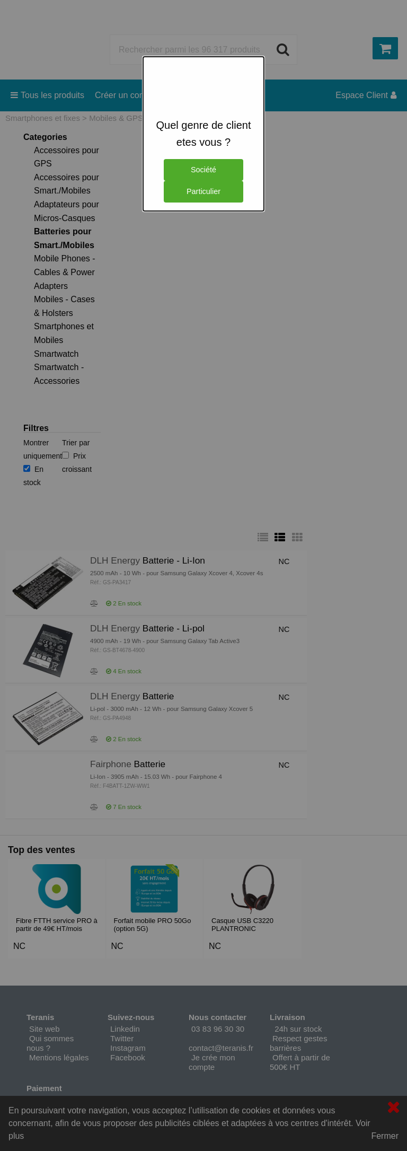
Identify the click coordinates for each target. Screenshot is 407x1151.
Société (203, 169)
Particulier (203, 191)
